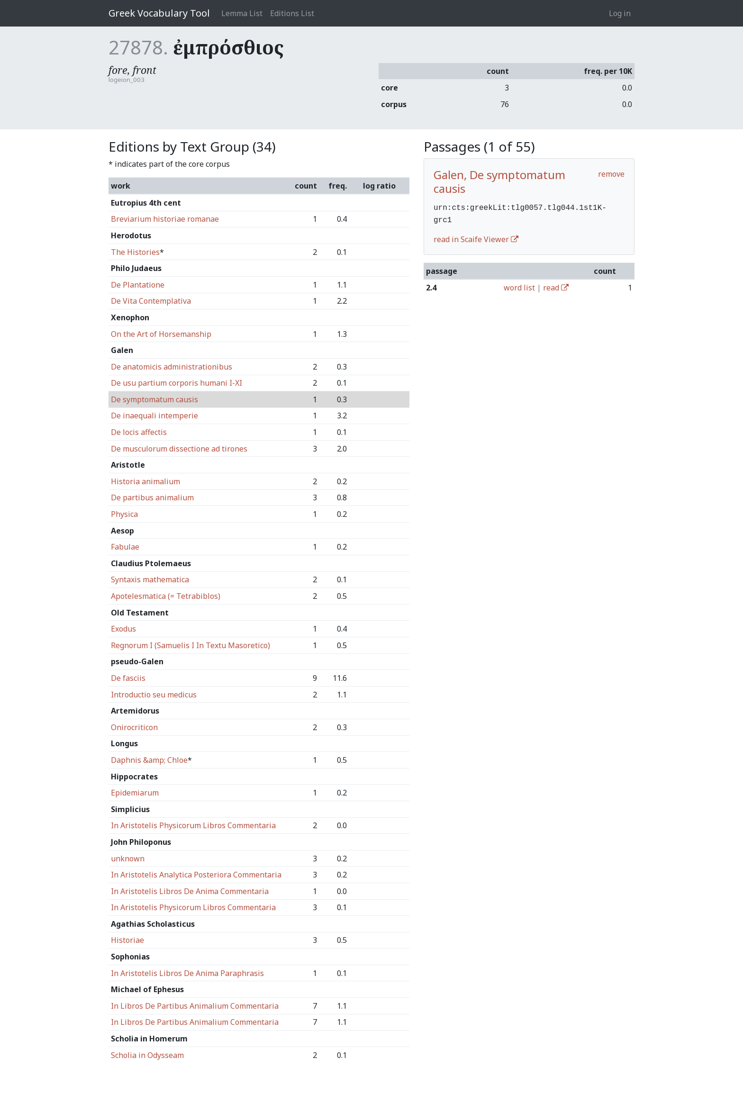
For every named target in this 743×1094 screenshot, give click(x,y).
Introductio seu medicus (154, 694)
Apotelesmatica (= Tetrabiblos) (165, 596)
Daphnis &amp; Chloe (149, 760)
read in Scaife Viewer (476, 237)
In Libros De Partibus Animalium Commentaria (195, 1006)
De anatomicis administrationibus (171, 367)
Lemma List (242, 13)
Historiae (127, 940)
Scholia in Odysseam (147, 1055)
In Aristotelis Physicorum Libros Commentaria (193, 825)
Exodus (123, 629)
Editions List (292, 13)
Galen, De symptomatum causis (499, 181)
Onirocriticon (134, 727)
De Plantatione (137, 285)
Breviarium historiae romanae (165, 219)
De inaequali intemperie (154, 415)
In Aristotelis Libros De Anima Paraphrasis (187, 973)
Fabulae (125, 547)
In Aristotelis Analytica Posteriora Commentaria (196, 874)
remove (611, 174)
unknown (128, 858)
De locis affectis (139, 432)
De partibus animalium (152, 497)
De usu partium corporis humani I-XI (176, 383)
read (556, 285)
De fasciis (128, 678)
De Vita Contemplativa (151, 301)
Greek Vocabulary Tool (159, 13)
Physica (124, 514)
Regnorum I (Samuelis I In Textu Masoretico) (190, 645)
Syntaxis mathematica (150, 579)
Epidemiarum (135, 792)
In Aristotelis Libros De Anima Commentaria (190, 891)
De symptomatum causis (154, 399)
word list (519, 285)
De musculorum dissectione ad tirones (179, 448)
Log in (620, 13)
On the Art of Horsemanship (161, 334)
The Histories (135, 252)
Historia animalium (145, 481)
